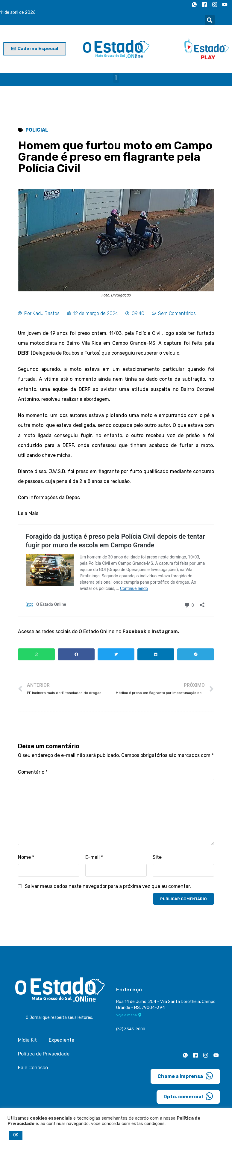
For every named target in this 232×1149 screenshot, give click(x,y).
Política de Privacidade (43, 1055)
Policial (36, 130)
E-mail (94, 858)
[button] (210, 20)
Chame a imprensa (185, 1077)
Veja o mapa (129, 1016)
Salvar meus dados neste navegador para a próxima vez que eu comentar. (108, 887)
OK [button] (15, 1135)
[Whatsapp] (194, 4)
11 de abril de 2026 (18, 12)
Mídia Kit (27, 1041)
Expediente (61, 1041)
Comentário (33, 773)
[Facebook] (204, 4)
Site (157, 858)
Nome (26, 858)
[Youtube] (224, 4)
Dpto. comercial (188, 1097)
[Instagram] (214, 4)
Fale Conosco (33, 1069)
